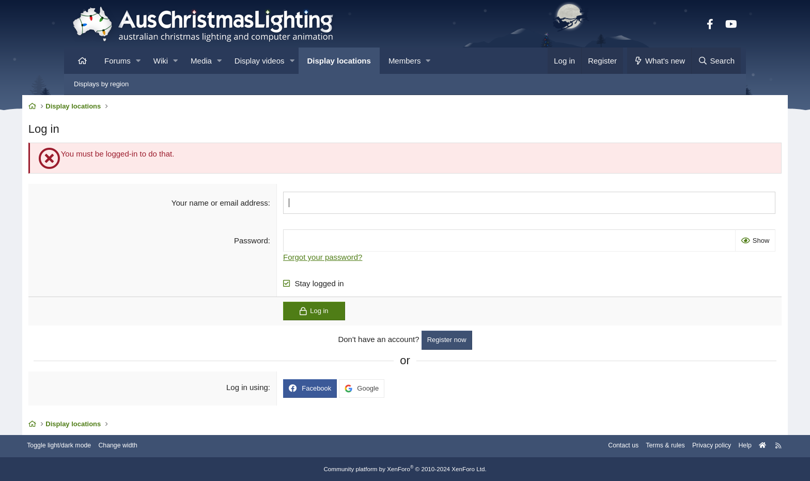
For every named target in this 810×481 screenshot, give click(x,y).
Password (266, 242)
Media (201, 60)
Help (697, 446)
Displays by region (101, 84)
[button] (138, 61)
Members (404, 60)
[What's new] (659, 61)
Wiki (160, 60)
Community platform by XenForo (405, 469)
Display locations (339, 60)
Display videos (260, 60)
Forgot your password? (337, 258)
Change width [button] (169, 446)
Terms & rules (613, 446)
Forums (117, 60)
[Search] (716, 61)
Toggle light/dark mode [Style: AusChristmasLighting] (108, 446)
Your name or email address (234, 204)
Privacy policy (662, 446)
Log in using (262, 388)
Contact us (569, 446)
